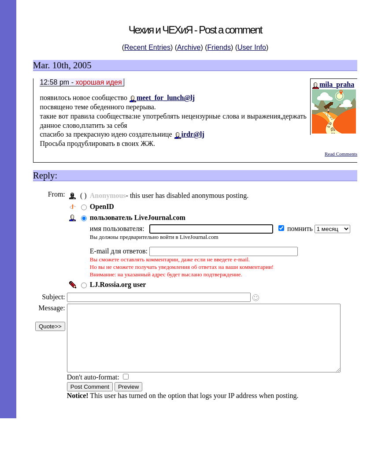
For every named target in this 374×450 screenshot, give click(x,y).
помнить (300, 228)
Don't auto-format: (93, 390)
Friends (219, 47)
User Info (251, 47)
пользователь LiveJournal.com (137, 217)
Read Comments (341, 153)
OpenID (101, 206)
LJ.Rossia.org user (117, 284)
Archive (188, 47)
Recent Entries (147, 47)
